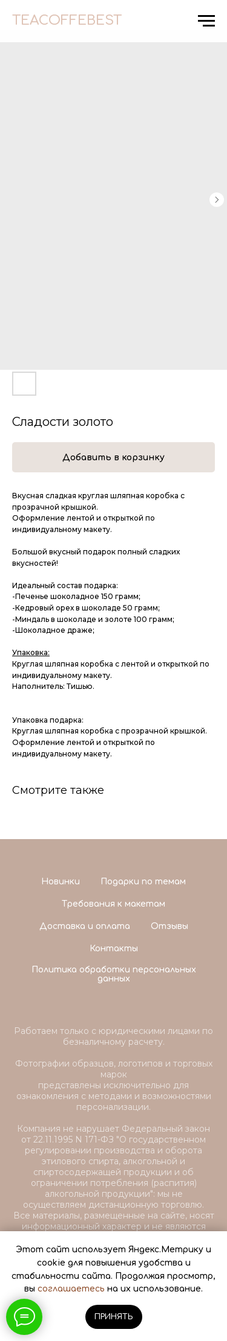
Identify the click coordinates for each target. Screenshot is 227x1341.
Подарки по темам (143, 881)
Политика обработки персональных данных (113, 974)
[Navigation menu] (206, 21)
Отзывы (169, 926)
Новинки (60, 881)
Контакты (114, 948)
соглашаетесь (71, 1288)
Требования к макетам (113, 903)
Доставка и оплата (84, 926)
